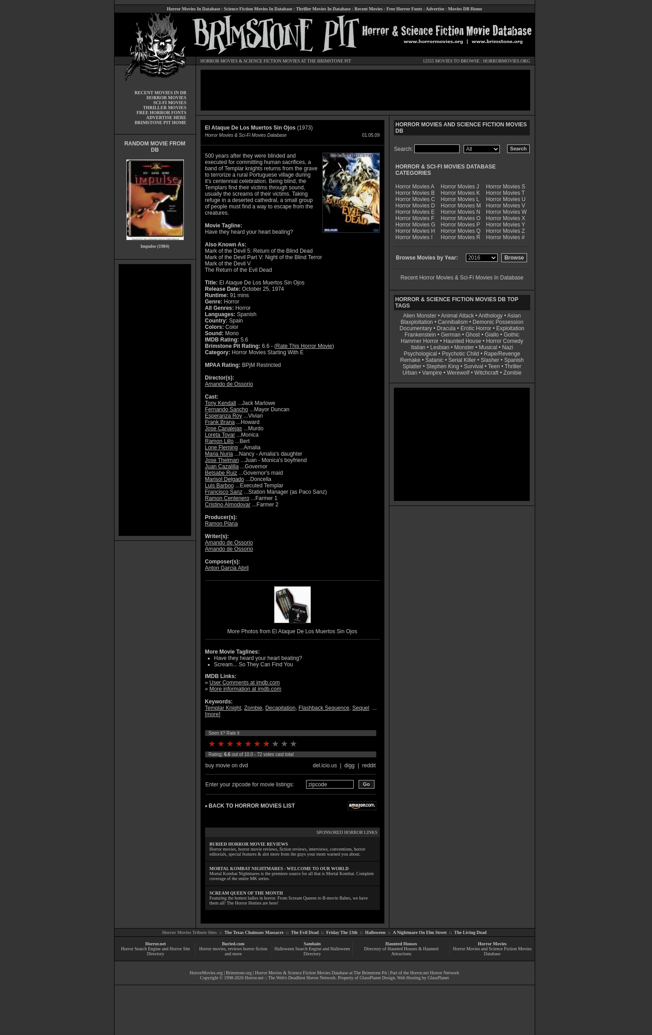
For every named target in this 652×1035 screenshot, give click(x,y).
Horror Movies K (460, 193)
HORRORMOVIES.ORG (506, 60)
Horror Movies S (505, 186)
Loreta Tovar (220, 435)
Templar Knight (223, 708)
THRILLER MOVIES (165, 107)
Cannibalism (453, 322)
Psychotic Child (460, 354)
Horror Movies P (460, 224)
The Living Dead (470, 932)
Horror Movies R (460, 237)
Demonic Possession (498, 322)
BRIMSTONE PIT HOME (160, 122)
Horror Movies (492, 943)
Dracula (446, 328)
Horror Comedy (504, 341)
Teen (494, 366)
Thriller (513, 366)
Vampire (432, 373)
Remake (410, 360)
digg (350, 765)
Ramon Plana (221, 523)
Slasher (490, 360)
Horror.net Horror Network (435, 972)
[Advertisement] (155, 400)
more (212, 714)
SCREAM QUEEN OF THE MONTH (246, 893)
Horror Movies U (505, 199)
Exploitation (510, 328)
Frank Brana (220, 422)
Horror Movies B (415, 193)
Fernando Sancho (226, 409)
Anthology (491, 316)
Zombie (253, 708)
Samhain (312, 943)
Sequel (360, 708)
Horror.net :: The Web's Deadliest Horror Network (290, 977)
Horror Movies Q (460, 231)
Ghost (472, 335)
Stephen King (443, 366)
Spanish (513, 360)
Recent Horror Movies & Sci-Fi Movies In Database (462, 277)
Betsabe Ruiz (221, 473)
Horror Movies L (460, 199)
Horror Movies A (414, 186)
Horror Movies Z (505, 231)
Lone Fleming (221, 447)
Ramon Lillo (219, 441)
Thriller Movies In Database (323, 8)
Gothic (511, 335)
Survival (474, 366)
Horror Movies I (413, 237)
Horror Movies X (505, 218)
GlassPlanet (438, 977)
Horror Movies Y (505, 224)
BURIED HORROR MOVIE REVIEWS (249, 844)
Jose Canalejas (223, 428)
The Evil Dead (305, 932)
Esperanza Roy (223, 416)
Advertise (435, 8)
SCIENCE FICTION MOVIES (272, 60)
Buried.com (233, 943)
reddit (369, 765)
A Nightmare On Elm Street (419, 932)
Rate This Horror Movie (304, 346)
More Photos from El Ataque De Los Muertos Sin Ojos (292, 631)
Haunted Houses (401, 943)
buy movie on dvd (227, 765)
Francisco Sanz (224, 492)
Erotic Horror (475, 328)
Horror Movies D (415, 205)
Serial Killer (462, 360)
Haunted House (462, 341)
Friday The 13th (341, 932)
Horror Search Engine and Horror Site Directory (155, 951)
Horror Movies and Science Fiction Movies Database (492, 951)
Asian (514, 316)
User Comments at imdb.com (245, 682)
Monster (464, 347)
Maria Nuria (219, 454)
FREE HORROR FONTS (161, 112)
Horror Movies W (506, 212)
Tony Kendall (220, 403)
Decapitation (280, 708)
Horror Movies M (461, 205)
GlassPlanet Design (377, 977)
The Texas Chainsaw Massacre (253, 932)
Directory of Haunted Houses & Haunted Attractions (401, 951)
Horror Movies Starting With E (268, 352)
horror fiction (255, 948)
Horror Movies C (415, 199)
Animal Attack (457, 316)
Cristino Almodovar (228, 504)
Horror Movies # (505, 237)
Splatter (412, 366)
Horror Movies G (415, 224)
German (450, 335)
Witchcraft (487, 373)
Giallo (492, 335)
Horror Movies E (415, 212)
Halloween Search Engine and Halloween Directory (312, 951)
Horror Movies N (460, 212)
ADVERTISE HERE (166, 117)
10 (293, 743)
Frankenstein (420, 335)
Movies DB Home (465, 8)
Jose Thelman (222, 460)
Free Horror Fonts (404, 8)
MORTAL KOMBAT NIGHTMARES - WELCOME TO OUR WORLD (279, 868)
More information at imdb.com (246, 689)
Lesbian (440, 347)
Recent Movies (369, 8)
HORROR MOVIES (219, 60)
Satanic (434, 360)
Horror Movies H (415, 231)
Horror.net (155, 943)
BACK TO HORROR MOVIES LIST (252, 806)
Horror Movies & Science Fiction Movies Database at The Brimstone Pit (321, 972)
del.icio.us (325, 765)
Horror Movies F (414, 218)
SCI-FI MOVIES (169, 102)
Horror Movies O (460, 218)
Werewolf (458, 373)
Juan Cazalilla (222, 466)
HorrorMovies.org (206, 972)
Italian (418, 347)
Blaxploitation (417, 322)
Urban (410, 373)
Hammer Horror (419, 341)
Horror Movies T (505, 193)
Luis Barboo (219, 485)
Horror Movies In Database (193, 8)
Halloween (375, 932)
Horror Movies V (505, 205)
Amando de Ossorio (229, 384)
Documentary (416, 328)
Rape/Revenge (502, 354)
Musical (488, 347)
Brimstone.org (239, 972)
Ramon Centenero (227, 498)
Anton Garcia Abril (227, 568)
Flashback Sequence (323, 708)
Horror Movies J (460, 186)
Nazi (507, 347)
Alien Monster (419, 316)
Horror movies (212, 948)
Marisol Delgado (224, 479)
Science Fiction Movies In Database (258, 8)
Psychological (420, 354)
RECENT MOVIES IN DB (160, 92)
